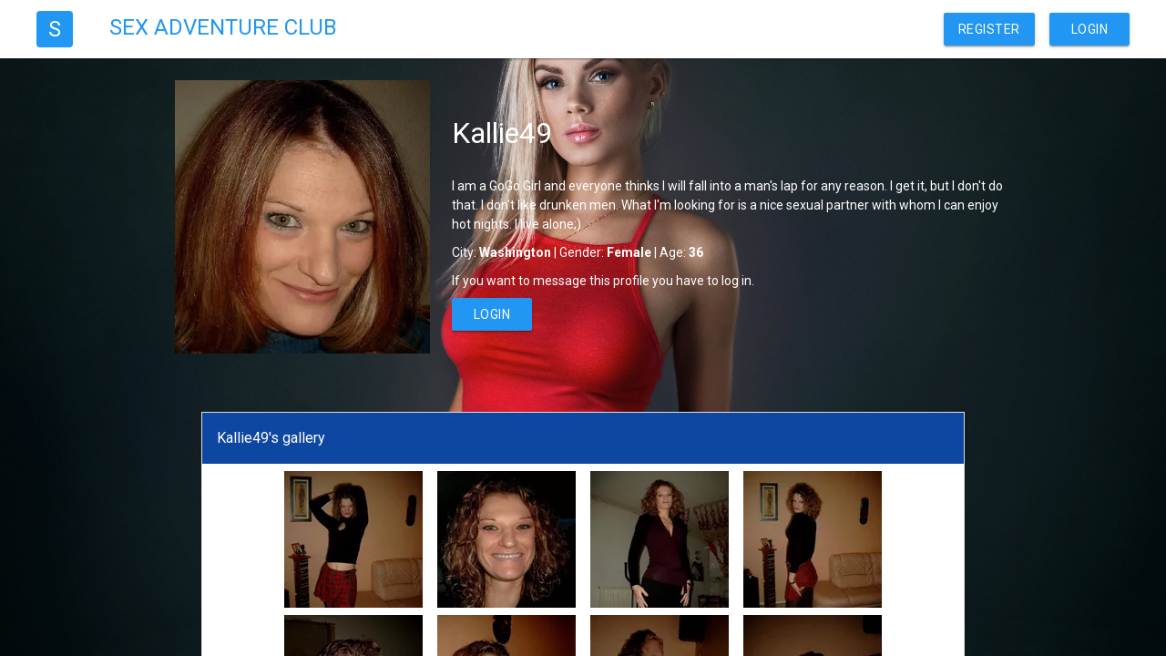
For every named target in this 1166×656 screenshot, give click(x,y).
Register (989, 29)
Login (1090, 29)
